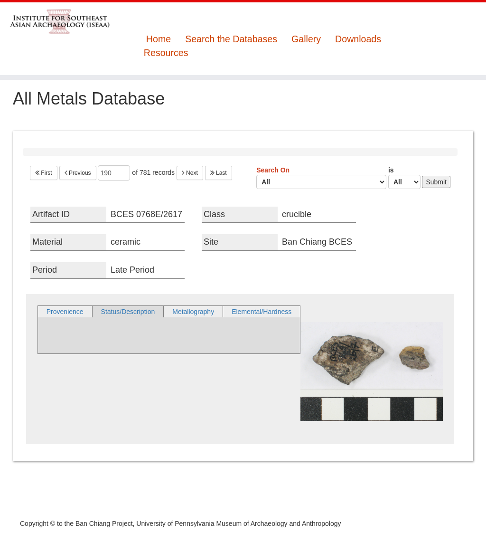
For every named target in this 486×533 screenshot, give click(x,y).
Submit (436, 182)
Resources (166, 53)
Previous (78, 173)
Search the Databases (231, 39)
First (43, 173)
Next (190, 173)
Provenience (65, 311)
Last (218, 173)
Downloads (358, 39)
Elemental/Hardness (261, 311)
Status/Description (128, 311)
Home (158, 39)
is (404, 177)
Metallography (193, 311)
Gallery (306, 39)
